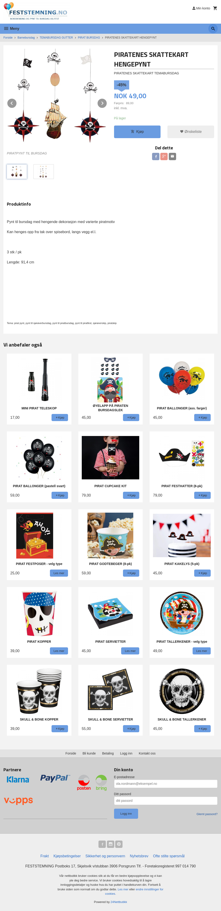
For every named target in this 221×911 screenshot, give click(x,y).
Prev (16, 102)
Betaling (108, 753)
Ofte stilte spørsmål (169, 856)
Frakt (44, 856)
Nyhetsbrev (139, 856)
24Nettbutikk (119, 902)
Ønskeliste (191, 132)
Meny (11, 29)
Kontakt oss (147, 753)
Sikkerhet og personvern (105, 856)
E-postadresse (124, 777)
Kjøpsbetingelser (67, 856)
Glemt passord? (207, 814)
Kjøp (137, 132)
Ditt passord (122, 794)
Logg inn (126, 753)
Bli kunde (89, 753)
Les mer (123, 889)
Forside (8, 37)
